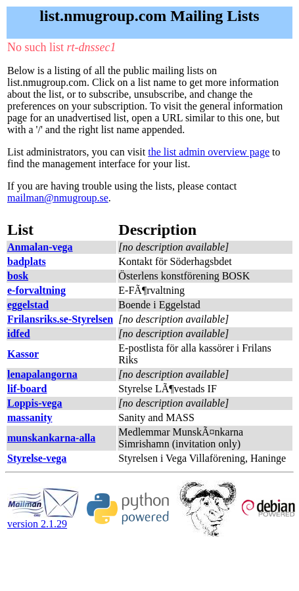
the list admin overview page (208, 151)
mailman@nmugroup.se (57, 197)
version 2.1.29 (43, 519)
